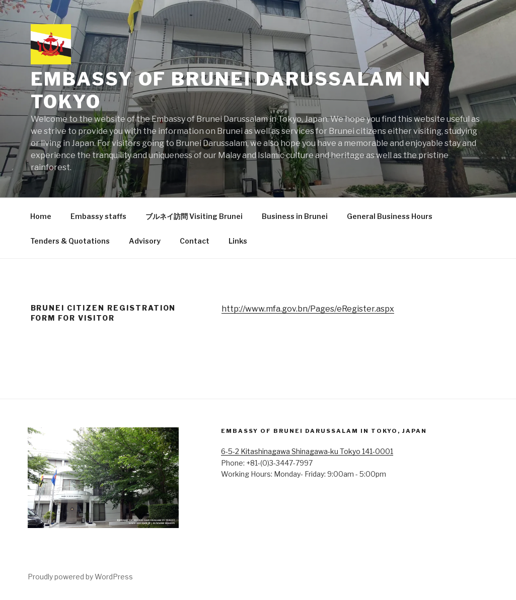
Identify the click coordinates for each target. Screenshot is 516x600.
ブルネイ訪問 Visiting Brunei (194, 216)
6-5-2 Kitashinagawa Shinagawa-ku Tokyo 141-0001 (307, 451)
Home (40, 216)
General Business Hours (389, 216)
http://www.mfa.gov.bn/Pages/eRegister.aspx (308, 309)
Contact (194, 241)
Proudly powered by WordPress (80, 576)
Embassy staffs (98, 216)
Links (238, 241)
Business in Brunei (295, 216)
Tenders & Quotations (70, 241)
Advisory (145, 241)
